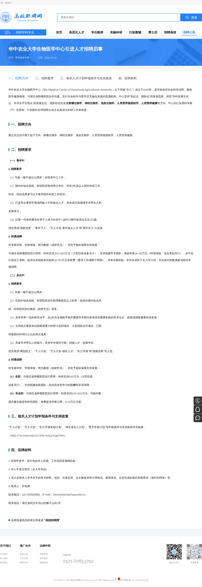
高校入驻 (24, 554)
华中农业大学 (22, 57)
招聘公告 (189, 32)
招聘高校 (170, 32)
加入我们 (4, 558)
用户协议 (44, 558)
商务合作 (24, 562)
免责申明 (44, 554)
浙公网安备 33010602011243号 (132, 580)
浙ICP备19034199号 (108, 580)
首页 (59, 32)
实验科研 (116, 32)
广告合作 (24, 558)
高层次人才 (76, 32)
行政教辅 (135, 32)
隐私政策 (44, 562)
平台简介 (4, 554)
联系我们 (4, 562)
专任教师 (97, 32)
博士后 (152, 32)
